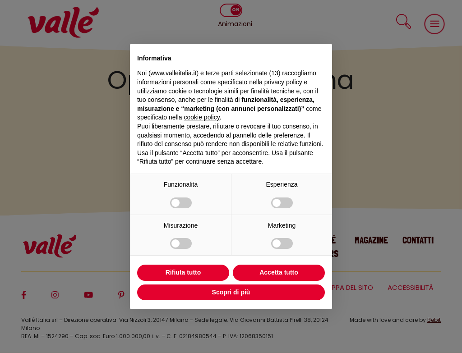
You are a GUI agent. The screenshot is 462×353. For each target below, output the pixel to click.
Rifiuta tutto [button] (183, 272)
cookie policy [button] (202, 117)
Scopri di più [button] (231, 292)
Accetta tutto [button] (278, 272)
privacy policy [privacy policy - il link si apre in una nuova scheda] (283, 82)
